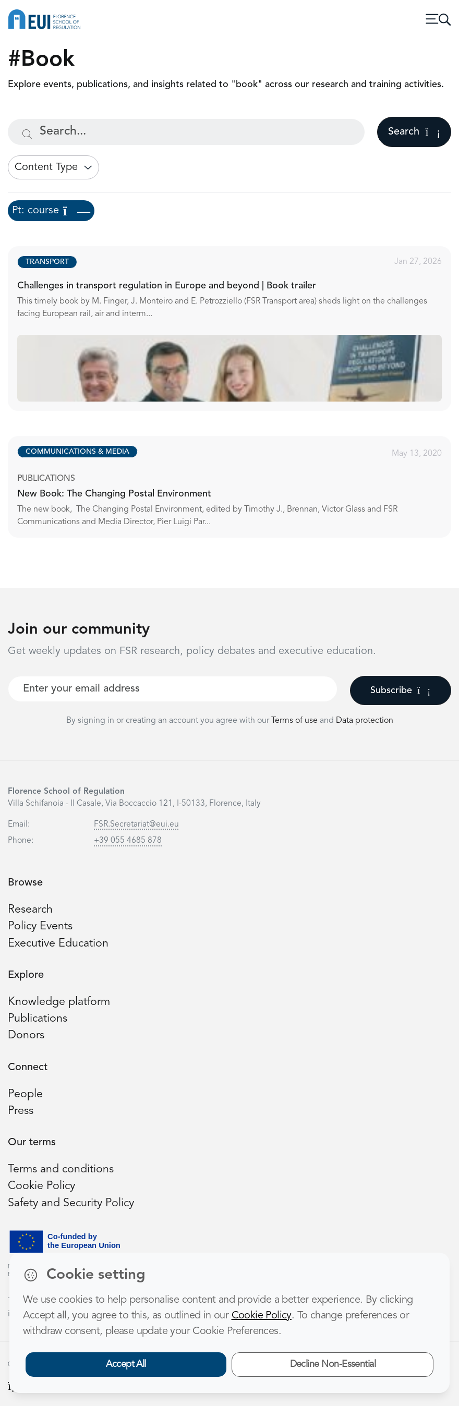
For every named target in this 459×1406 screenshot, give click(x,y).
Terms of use (295, 721)
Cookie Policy (41, 1186)
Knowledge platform (59, 1002)
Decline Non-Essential (333, 1364)
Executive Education (58, 943)
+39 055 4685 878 (128, 841)
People (25, 1094)
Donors (26, 1035)
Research (30, 909)
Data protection (364, 721)
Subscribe (400, 690)
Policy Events (40, 926)
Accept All (126, 1364)
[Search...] (186, 132)
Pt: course (51, 210)
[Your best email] (172, 689)
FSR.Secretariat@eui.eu (136, 824)
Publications (37, 1018)
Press (20, 1111)
